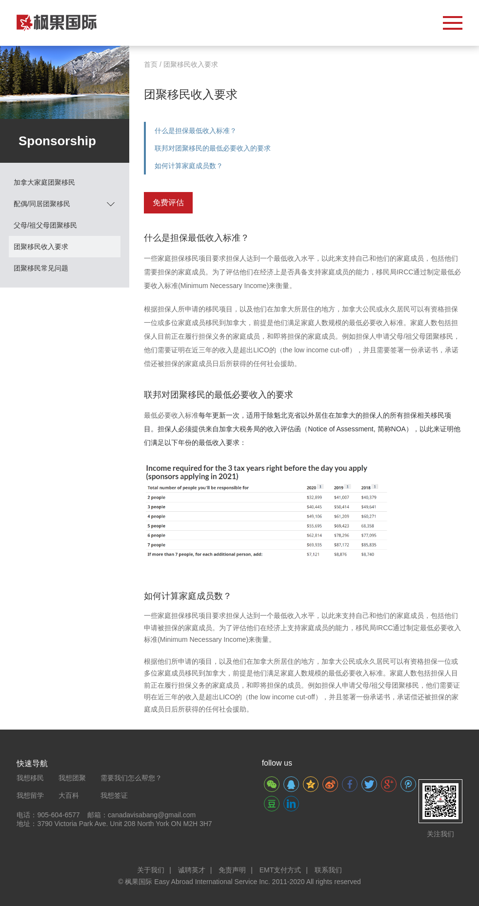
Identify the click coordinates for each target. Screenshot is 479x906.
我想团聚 (72, 778)
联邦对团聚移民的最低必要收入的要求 (213, 148)
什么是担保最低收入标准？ (196, 131)
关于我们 (150, 870)
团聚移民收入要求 (41, 247)
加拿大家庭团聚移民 (44, 182)
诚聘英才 (191, 870)
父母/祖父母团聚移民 (45, 225)
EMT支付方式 (280, 870)
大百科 (69, 795)
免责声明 (232, 870)
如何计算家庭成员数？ (189, 166)
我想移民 (30, 778)
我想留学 (30, 795)
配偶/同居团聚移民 (64, 204)
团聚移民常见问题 (41, 268)
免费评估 (168, 202)
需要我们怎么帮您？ (131, 778)
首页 (151, 64)
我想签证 (114, 795)
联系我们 (328, 870)
